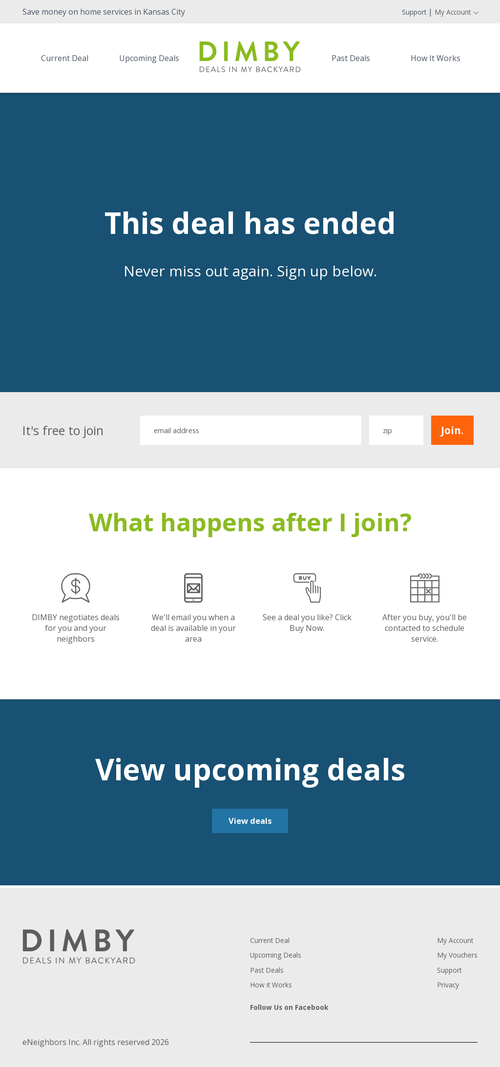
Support (404, 11)
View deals (250, 823)
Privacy (443, 987)
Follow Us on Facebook (294, 1009)
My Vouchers (454, 957)
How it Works (274, 987)
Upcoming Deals (149, 58)
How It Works (435, 58)
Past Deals (351, 58)
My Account (448, 11)
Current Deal (64, 58)
